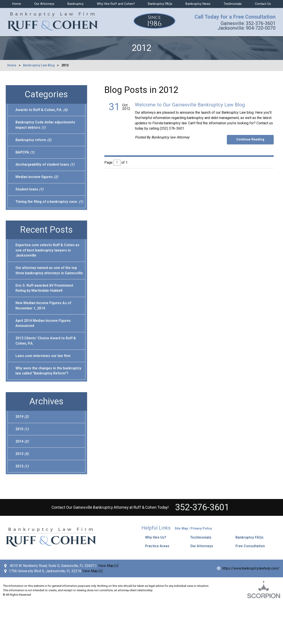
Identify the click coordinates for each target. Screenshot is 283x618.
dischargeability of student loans (45, 165)
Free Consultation (251, 561)
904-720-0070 (245, 28)
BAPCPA (25, 153)
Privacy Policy (201, 545)
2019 (22, 432)
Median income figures (37, 178)
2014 (22, 457)
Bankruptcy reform (34, 140)
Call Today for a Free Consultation (234, 17)
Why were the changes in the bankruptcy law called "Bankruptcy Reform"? (49, 385)
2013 (22, 470)
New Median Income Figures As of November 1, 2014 (44, 319)
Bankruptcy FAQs (160, 4)
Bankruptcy (75, 4)
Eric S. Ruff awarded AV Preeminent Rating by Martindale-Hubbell (45, 301)
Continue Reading (251, 139)
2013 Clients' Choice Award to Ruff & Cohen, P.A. (46, 355)
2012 (22, 482)
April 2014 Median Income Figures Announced (43, 337)
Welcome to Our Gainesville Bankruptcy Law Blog (190, 104)
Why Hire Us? (157, 553)
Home (16, 4)
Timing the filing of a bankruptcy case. (47, 206)
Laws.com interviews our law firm (43, 370)
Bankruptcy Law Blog (39, 65)
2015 (22, 444)
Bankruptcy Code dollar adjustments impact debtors (45, 125)
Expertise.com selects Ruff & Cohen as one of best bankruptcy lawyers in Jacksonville (48, 257)
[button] (209, 553)
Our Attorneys (44, 4)
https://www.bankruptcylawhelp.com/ (250, 583)
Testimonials (233, 4)
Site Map (181, 545)
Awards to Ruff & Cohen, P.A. (42, 110)
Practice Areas (158, 561)
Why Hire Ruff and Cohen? (116, 4)
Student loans (29, 191)
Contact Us (263, 4)
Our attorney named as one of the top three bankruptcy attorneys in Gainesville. (47, 280)
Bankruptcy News (197, 4)
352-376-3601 (247, 23)
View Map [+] (108, 580)
